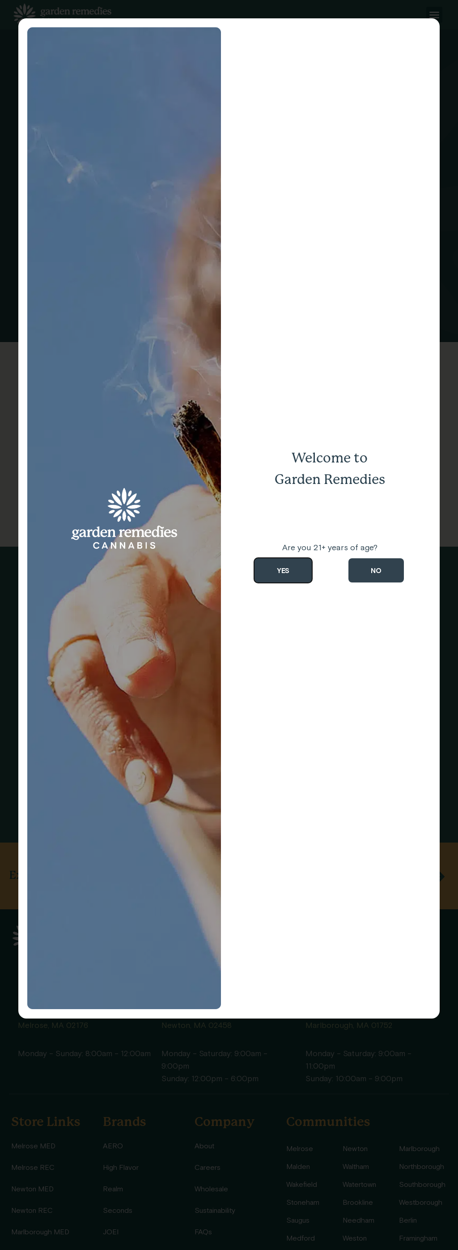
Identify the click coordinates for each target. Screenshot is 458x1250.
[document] (229, 625)
